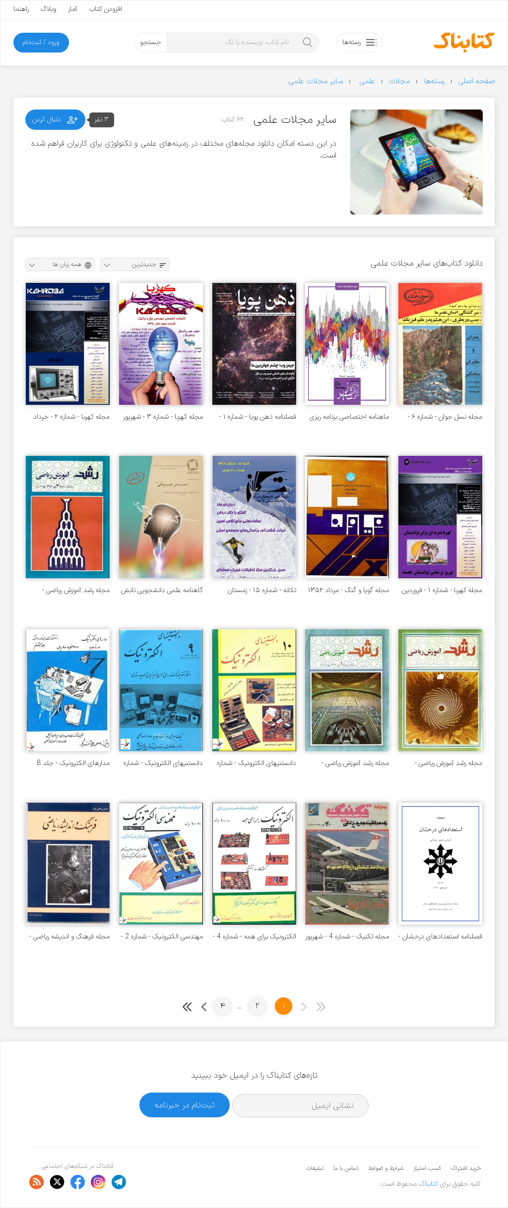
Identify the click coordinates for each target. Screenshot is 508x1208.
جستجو (150, 42)
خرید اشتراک (466, 1168)
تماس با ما (345, 1168)
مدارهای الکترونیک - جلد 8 (73, 763)
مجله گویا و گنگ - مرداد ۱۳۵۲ (348, 590)
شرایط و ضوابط (385, 1168)
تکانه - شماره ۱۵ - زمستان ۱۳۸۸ (262, 590)
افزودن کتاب (105, 9)
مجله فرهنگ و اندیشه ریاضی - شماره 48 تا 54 (69, 937)
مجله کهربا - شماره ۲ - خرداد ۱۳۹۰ (71, 417)
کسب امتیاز (427, 1168)
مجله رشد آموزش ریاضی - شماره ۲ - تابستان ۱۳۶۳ (448, 763)
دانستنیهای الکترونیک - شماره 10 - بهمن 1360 (256, 763)
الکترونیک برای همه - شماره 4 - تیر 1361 (254, 937)
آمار (72, 9)
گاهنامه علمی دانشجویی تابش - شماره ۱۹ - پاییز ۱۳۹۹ (162, 590)
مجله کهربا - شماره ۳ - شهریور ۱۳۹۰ (163, 417)
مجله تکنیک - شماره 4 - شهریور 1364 (347, 937)
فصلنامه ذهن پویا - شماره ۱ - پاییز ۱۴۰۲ (257, 417)
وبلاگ (48, 9)
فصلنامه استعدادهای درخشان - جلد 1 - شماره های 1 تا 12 (440, 937)
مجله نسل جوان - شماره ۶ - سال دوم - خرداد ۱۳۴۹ (445, 417)
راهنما (21, 9)
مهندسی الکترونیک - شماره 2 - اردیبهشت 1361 (162, 937)
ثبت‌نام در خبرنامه (185, 1105)
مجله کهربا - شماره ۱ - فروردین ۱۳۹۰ (442, 590)
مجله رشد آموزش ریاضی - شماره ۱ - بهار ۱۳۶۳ (355, 763)
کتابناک (428, 1184)
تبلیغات (315, 1168)
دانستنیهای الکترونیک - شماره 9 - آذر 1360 (163, 763)
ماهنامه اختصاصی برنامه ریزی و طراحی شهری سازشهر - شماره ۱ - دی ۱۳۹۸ (348, 417)
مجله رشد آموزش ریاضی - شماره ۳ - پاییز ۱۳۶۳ (76, 590)
